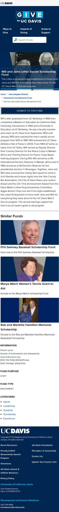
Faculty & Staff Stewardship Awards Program (11, 454)
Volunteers (6, 463)
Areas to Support (46, 30)
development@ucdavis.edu (13, 507)
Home (3, 94)
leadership (9, 406)
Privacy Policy (7, 478)
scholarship (9, 414)
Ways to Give (7, 30)
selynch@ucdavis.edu (10, 356)
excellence (9, 418)
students (8, 410)
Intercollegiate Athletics (18, 94)
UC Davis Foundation (42, 445)
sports (6, 401)
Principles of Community (44, 450)
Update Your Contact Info (44, 461)
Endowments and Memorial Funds (18, 98)
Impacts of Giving (26, 30)
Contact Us (37, 456)
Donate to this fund (30, 110)
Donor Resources (9, 445)
